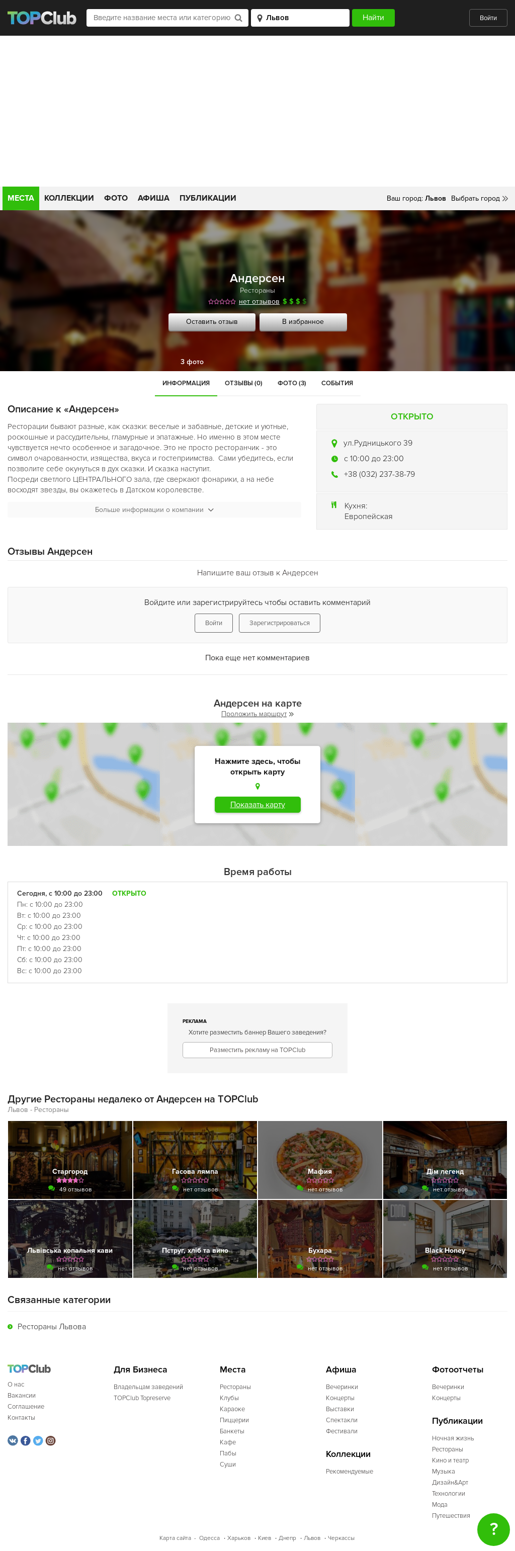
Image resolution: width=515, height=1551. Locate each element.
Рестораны (257, 290)
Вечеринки (342, 1387)
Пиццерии (234, 1420)
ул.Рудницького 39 (378, 443)
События (337, 383)
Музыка (443, 1472)
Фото (116, 198)
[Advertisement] (257, 111)
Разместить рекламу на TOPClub (257, 1050)
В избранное (303, 321)
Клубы (229, 1398)
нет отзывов (259, 301)
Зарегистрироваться (279, 623)
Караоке (232, 1409)
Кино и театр (450, 1460)
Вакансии (22, 1396)
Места (21, 198)
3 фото (192, 362)
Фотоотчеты (458, 1369)
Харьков (238, 1538)
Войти (488, 18)
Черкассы (341, 1538)
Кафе (228, 1442)
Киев (264, 1538)
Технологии (448, 1494)
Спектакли (342, 1420)
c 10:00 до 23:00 (374, 459)
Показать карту (257, 805)
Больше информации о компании (154, 509)
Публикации (208, 198)
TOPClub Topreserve (142, 1398)
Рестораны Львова (52, 1327)
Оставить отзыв (212, 321)
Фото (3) (292, 383)
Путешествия (451, 1516)
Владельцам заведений (148, 1387)
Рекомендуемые (349, 1472)
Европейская (369, 516)
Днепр (287, 1538)
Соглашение (26, 1407)
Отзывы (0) (244, 383)
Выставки (340, 1409)
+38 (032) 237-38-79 (379, 474)
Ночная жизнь (453, 1438)
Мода (440, 1505)
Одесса (209, 1538)
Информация (186, 383)
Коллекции (69, 198)
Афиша (153, 198)
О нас (16, 1385)
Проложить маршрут (257, 714)
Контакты (21, 1418)
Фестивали (342, 1431)
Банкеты (232, 1431)
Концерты (340, 1398)
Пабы (228, 1453)
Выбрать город (475, 198)
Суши (228, 1464)
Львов (312, 1538)
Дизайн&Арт (450, 1483)
